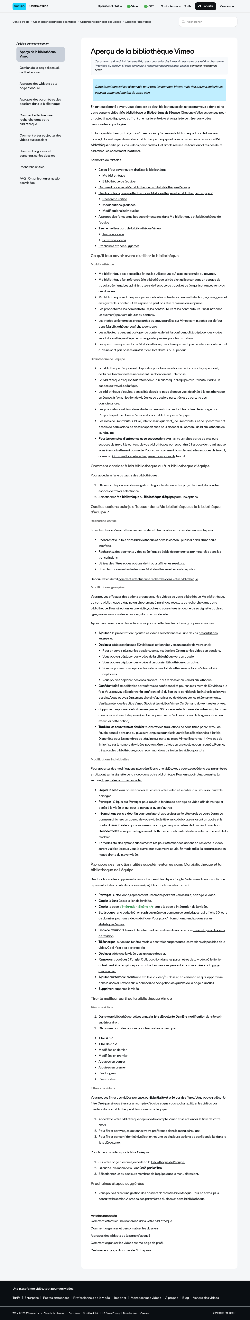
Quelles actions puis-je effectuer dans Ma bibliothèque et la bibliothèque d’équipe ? (155, 193)
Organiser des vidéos (138, 22)
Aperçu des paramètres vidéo (121, 780)
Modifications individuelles (120, 210)
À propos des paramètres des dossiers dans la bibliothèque (40, 101)
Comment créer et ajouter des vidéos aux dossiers (40, 137)
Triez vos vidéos (113, 234)
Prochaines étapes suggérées (118, 246)
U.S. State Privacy (110, 1313)
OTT (149, 6)
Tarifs (187, 6)
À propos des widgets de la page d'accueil (38, 86)
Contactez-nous (171, 6)
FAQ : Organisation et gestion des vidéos (40, 180)
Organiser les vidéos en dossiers (198, 650)
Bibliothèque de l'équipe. (168, 1162)
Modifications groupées (118, 205)
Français (231, 1313)
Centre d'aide (38, 6)
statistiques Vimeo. (111, 924)
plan (147, 92)
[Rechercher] (208, 22)
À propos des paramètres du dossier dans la (156, 1198)
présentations (208, 633)
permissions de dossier (128, 427)
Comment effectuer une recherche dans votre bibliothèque (36, 120)
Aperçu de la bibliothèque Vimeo (38, 54)
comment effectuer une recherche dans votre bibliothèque (158, 579)
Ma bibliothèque (113, 175)
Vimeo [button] (133, 6)
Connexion (227, 6)
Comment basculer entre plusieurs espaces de (143, 456)
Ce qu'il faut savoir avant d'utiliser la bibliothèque (132, 169)
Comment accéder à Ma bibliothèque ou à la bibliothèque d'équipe (144, 187)
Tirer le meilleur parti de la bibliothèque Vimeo (130, 228)
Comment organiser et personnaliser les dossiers (37, 153)
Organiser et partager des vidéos (100, 22)
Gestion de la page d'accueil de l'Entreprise (39, 70)
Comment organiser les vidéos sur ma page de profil (127, 1242)
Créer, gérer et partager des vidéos (54, 22)
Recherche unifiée (32, 167)
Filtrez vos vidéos (114, 240)
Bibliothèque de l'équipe (118, 181)
